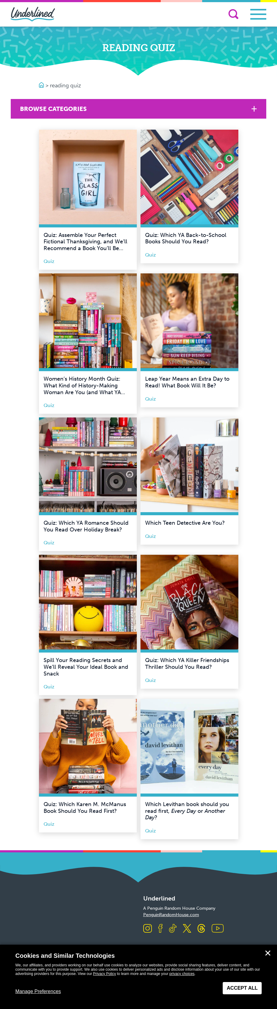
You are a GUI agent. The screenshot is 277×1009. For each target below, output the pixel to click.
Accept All (242, 988)
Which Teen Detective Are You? (185, 523)
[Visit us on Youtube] (218, 929)
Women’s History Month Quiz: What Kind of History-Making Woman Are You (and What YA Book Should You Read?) (82, 388)
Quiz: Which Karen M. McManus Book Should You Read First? (85, 807)
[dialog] (138, 977)
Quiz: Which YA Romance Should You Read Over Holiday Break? (86, 526)
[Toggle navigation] (258, 14)
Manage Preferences (38, 991)
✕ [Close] (267, 953)
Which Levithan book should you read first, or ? (187, 811)
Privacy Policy (104, 974)
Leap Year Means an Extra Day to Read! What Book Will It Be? (187, 382)
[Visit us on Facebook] (160, 929)
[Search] (233, 14)
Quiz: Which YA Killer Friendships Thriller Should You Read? (187, 663)
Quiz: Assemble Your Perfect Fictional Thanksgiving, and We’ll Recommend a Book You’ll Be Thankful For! (85, 245)
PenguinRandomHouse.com (171, 914)
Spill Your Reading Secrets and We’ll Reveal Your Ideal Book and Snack (86, 667)
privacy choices (181, 974)
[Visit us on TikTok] (172, 929)
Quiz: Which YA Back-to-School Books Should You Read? (185, 238)
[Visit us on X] (187, 929)
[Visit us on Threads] (201, 929)
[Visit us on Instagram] (147, 929)
